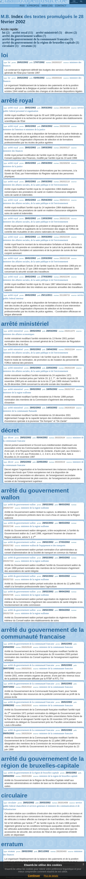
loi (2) (6, 32)
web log (47, 5)
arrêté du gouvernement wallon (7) (24, 35)
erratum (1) (28, 45)
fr (74, 1)
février (7, 21)
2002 (20, 21)
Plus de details (51, 876)
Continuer (34, 875)
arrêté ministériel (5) (49, 32)
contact (60, 5)
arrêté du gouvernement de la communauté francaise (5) (37, 39)
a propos (33, 5)
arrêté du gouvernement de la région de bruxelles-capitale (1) (40, 42)
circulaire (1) (10, 45)
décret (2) (71, 32)
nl (81, 1)
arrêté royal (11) (23, 32)
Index (17, 16)
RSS (22, 5)
